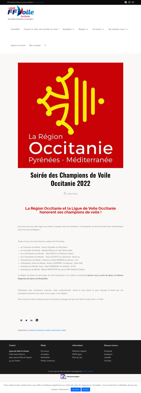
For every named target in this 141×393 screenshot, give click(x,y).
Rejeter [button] (86, 389)
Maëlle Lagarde (87, 371)
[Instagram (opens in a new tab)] (129, 2)
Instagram (108, 354)
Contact (12, 345)
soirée (63, 330)
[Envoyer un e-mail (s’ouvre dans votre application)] (132, 2)
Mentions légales (79, 351)
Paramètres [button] (64, 389)
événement (40, 330)
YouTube (107, 361)
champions (31, 330)
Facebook (108, 351)
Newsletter (45, 357)
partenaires (55, 330)
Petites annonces (48, 361)
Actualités (45, 354)
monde (48, 330)
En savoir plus (39, 2)
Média (43, 345)
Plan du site (77, 357)
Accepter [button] (75, 389)
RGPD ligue (77, 354)
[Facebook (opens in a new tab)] (126, 2)
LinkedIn (107, 357)
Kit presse (45, 351)
